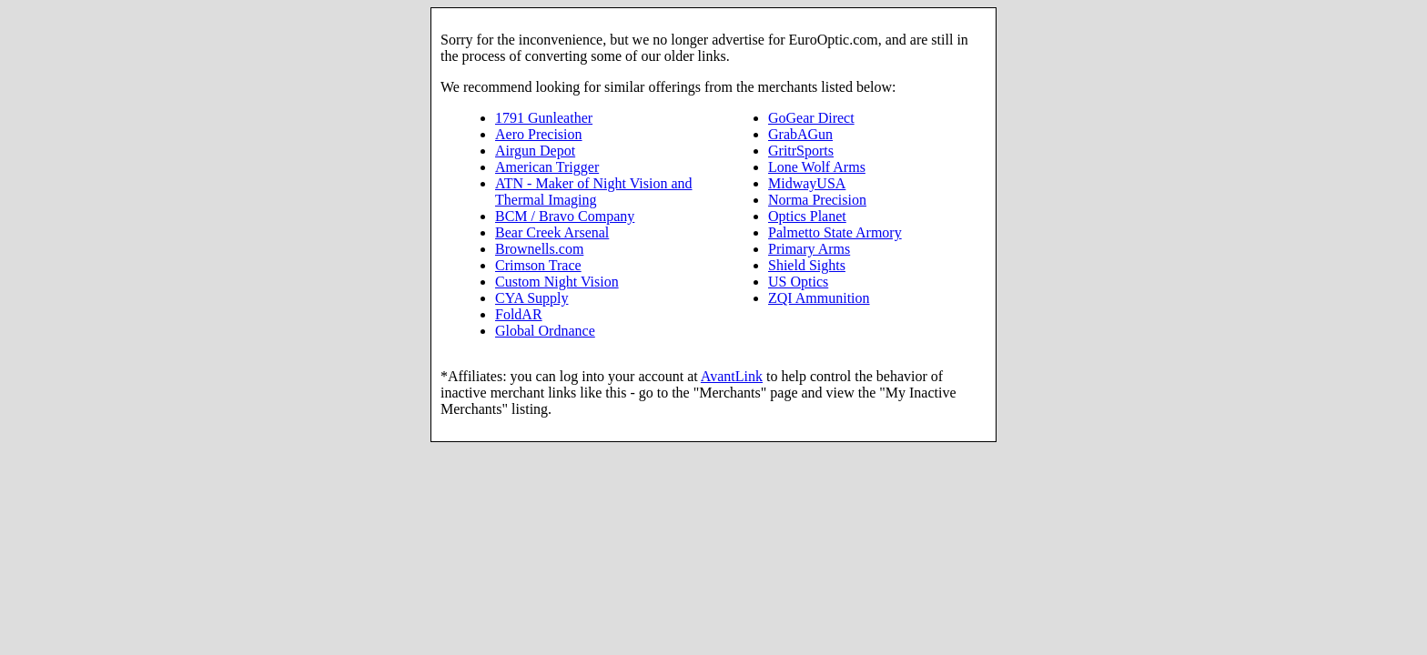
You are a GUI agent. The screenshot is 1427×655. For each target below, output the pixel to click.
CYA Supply (531, 298)
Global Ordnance (545, 330)
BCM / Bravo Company (564, 216)
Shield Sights (806, 265)
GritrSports (801, 150)
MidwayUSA (806, 183)
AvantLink (732, 376)
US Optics (798, 281)
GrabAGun (800, 134)
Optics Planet (807, 216)
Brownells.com (539, 249)
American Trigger (547, 167)
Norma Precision (817, 199)
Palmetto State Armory (835, 232)
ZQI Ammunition (819, 298)
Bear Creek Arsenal (552, 232)
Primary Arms (809, 249)
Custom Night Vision (557, 281)
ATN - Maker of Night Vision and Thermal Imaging (594, 191)
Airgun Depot (535, 150)
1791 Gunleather (543, 118)
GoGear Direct (811, 118)
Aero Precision (538, 134)
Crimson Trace (538, 265)
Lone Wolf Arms (816, 167)
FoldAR (518, 314)
